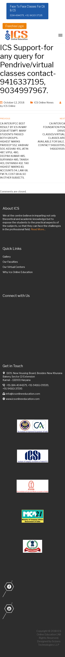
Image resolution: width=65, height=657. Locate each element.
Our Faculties (10, 261)
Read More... (38, 229)
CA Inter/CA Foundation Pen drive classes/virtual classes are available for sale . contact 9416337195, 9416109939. (51, 136)
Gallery (7, 256)
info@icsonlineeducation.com (23, 393)
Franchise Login (14, 26)
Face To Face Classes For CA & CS (27, 10)
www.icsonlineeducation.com (23, 398)
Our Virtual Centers (14, 267)
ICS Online (9, 106)
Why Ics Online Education (18, 272)
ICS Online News (44, 102)
